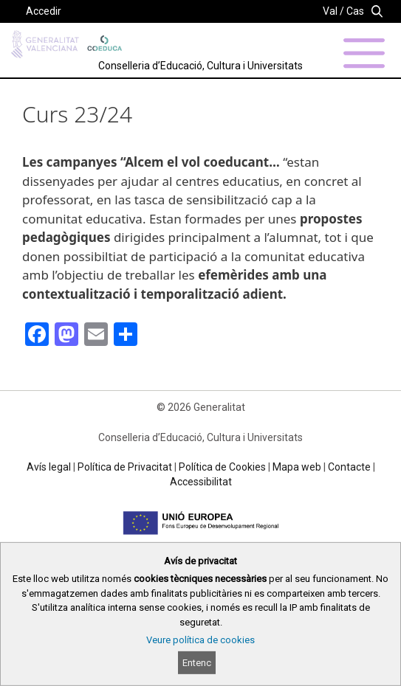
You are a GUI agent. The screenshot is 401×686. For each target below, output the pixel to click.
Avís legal (49, 467)
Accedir (43, 11)
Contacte (349, 467)
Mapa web (297, 467)
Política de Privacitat (125, 467)
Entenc (196, 662)
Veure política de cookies (200, 639)
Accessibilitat (201, 482)
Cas (355, 11)
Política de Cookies (222, 467)
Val (330, 11)
